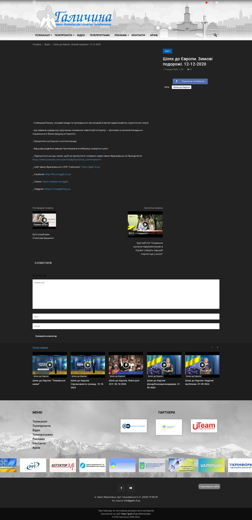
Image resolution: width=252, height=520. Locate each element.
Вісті (131, 233)
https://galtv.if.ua (129, 513)
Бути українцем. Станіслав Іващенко (43, 236)
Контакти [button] (138, 35)
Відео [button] (81, 35)
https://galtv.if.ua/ (90, 166)
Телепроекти (65, 35)
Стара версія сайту (209, 486)
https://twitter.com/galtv (55, 181)
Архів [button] (154, 35)
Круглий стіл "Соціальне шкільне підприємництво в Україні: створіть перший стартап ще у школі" (148, 248)
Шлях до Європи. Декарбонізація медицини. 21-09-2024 (163, 384)
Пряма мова (41, 224)
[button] (215, 35)
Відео (167, 51)
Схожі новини (40, 347)
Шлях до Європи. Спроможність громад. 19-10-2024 (87, 384)
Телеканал (43, 35)
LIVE (204, 2)
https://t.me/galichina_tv (58, 188)
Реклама (122, 35)
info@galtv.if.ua (132, 500)
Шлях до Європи (181, 87)
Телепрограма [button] (100, 35)
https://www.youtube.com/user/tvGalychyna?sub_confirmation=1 (67, 159)
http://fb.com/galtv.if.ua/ (58, 174)
